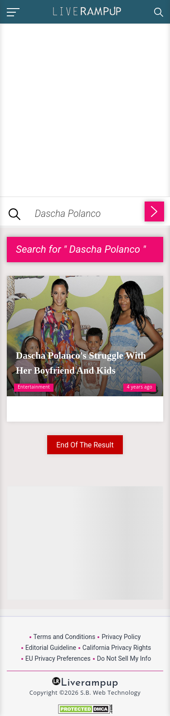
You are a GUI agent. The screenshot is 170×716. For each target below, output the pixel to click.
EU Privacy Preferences (58, 658)
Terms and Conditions (65, 636)
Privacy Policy (121, 636)
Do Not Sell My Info (124, 658)
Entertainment (34, 387)
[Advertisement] (85, 108)
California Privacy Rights (117, 647)
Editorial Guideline (50, 647)
